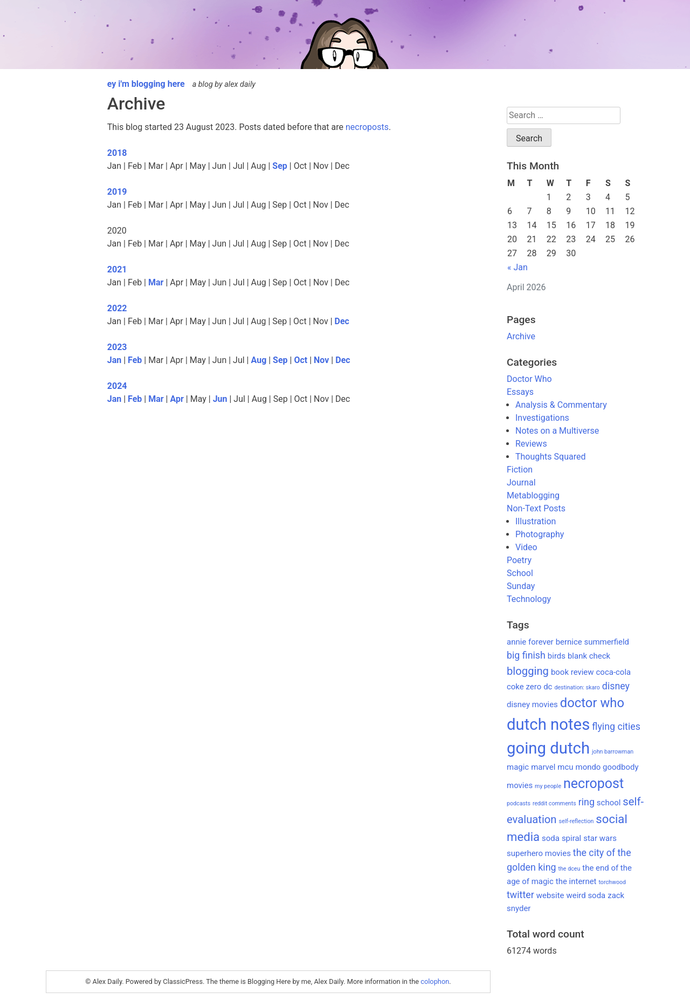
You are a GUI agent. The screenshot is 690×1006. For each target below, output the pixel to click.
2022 (117, 308)
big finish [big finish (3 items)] (526, 655)
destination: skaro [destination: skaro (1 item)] (576, 687)
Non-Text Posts (536, 508)
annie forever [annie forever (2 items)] (530, 642)
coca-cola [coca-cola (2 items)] (613, 672)
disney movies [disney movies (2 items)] (532, 704)
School (520, 573)
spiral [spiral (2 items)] (571, 838)
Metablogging (533, 495)
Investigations (542, 418)
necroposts (367, 127)
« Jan (517, 267)
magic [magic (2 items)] (518, 767)
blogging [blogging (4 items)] (528, 671)
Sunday (521, 586)
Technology (529, 599)
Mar (155, 282)
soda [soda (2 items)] (551, 838)
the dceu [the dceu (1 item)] (569, 868)
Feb (135, 360)
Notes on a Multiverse (557, 431)
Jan (114, 360)
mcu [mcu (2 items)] (565, 767)
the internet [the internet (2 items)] (576, 881)
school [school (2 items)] (609, 802)
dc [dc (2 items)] (547, 687)
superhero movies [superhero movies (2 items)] (539, 853)
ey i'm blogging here (146, 84)
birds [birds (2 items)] (556, 656)
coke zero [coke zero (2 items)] (524, 687)
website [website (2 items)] (550, 895)
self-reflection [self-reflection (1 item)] (576, 821)
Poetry (519, 560)
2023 (117, 347)
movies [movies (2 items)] (520, 785)
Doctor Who (529, 379)
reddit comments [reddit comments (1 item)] (554, 803)
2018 (117, 153)
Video (526, 547)
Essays (520, 392)
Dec (342, 321)
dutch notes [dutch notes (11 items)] (548, 724)
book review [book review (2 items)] (572, 672)
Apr (176, 399)
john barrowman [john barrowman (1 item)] (612, 751)
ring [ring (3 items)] (586, 801)
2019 (117, 192)
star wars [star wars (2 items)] (600, 838)
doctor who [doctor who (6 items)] (592, 702)
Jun (220, 399)
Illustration (535, 521)
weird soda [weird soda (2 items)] (585, 895)
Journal (521, 482)
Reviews (531, 444)
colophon (434, 981)
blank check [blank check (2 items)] (589, 656)
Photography (539, 534)
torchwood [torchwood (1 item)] (612, 882)
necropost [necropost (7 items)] (593, 783)
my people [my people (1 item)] (548, 786)
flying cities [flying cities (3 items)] (616, 726)
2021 (117, 269)
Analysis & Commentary (561, 405)
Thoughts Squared (550, 456)
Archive (521, 336)
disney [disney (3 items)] (616, 686)
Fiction (520, 469)
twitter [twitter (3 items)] (520, 894)
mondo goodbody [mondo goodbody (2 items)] (607, 767)
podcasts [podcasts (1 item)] (518, 803)
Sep (279, 166)
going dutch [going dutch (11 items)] (548, 748)
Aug (259, 360)
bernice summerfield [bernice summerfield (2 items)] (592, 642)
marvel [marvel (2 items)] (543, 767)
